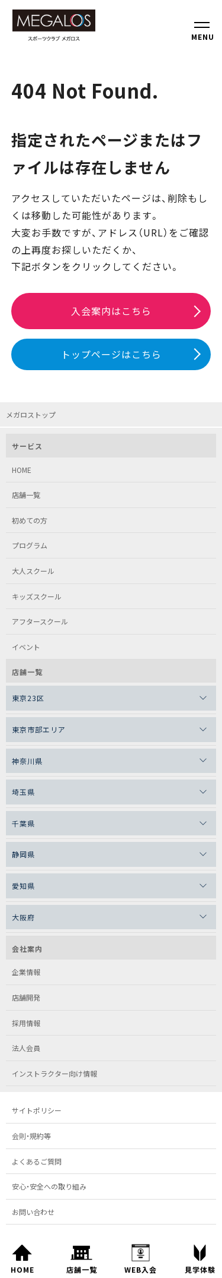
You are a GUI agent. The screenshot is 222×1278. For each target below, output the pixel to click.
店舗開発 (26, 997)
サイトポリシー (37, 1110)
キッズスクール (37, 596)
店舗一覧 (81, 1256)
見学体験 (200, 1256)
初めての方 (29, 520)
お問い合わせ (33, 1212)
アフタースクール (40, 621)
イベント (26, 647)
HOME (22, 1256)
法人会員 (26, 1048)
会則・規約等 (31, 1136)
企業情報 (26, 972)
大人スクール (33, 571)
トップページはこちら (111, 354)
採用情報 (26, 1023)
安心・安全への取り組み (49, 1186)
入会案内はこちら (111, 311)
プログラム (29, 545)
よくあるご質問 (37, 1161)
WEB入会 (140, 1256)
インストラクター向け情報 (54, 1073)
